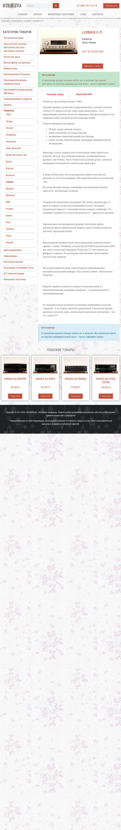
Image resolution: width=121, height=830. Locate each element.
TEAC (8, 114)
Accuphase (11, 134)
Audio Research (13, 148)
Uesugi (9, 121)
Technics (10, 229)
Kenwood (10, 175)
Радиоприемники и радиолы (18, 99)
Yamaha (9, 242)
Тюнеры (8, 104)
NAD (8, 202)
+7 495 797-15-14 (87, 5)
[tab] (55, 94)
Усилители (17, 21)
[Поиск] (56, 5)
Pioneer (9, 208)
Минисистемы (10, 68)
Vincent (9, 128)
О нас (83, 14)
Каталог (37, 14)
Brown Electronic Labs (16, 155)
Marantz (10, 188)
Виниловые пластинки (61, 14)
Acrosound (11, 141)
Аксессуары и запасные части (19, 267)
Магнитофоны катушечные (17, 62)
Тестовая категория (13, 38)
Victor (9, 235)
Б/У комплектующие (14, 273)
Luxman (27, 21)
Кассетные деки (12, 56)
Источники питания (13, 261)
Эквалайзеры (10, 256)
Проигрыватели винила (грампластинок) (15, 82)
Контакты (97, 14)
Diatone (9, 168)
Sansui (9, 215)
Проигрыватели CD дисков (17, 74)
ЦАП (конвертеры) (13, 250)
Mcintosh (10, 195)
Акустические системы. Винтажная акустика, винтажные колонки (15, 47)
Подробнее (15, 396)
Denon (9, 161)
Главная (22, 14)
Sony (8, 222)
